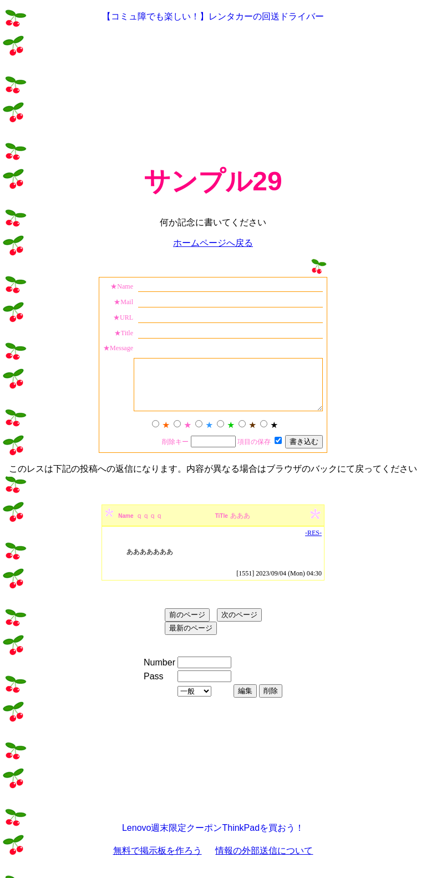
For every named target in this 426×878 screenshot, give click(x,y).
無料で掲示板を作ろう (157, 860)
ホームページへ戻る (213, 243)
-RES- (313, 543)
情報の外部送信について (264, 860)
